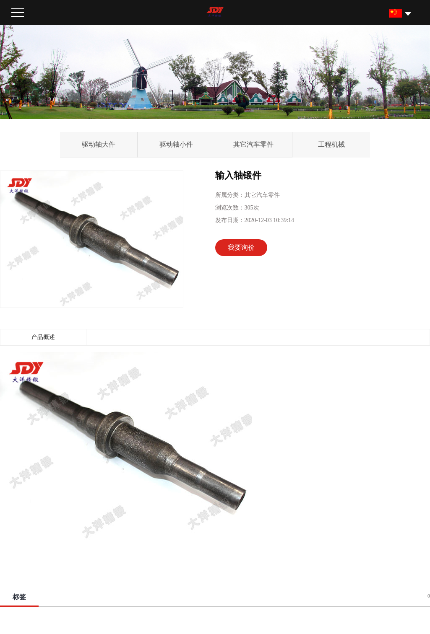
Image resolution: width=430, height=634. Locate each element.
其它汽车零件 (253, 144)
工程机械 (331, 144)
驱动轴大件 (98, 144)
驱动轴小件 (176, 144)
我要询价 (241, 247)
